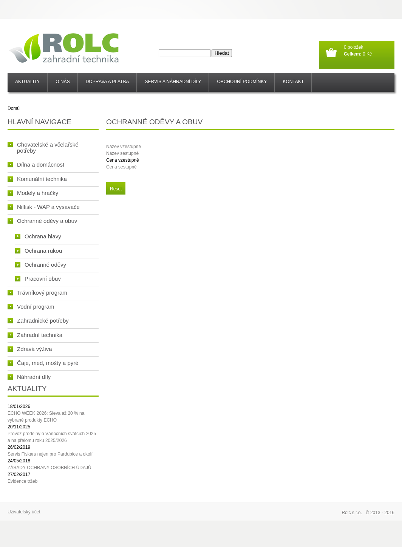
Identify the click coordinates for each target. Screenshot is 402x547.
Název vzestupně (123, 146)
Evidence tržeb (22, 481)
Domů (14, 108)
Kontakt (293, 81)
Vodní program (31, 306)
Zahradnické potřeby (38, 320)
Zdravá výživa (30, 349)
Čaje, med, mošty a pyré (43, 363)
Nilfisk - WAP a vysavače (44, 207)
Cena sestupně (121, 167)
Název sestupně (122, 153)
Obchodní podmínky (242, 81)
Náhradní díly (29, 377)
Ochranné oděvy (40, 264)
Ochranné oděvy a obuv (42, 221)
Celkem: (353, 54)
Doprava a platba (107, 81)
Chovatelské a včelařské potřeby (43, 147)
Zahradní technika (35, 335)
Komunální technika (37, 179)
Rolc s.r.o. (352, 512)
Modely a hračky (33, 193)
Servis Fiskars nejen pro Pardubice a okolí (50, 454)
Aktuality (27, 81)
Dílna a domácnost (36, 164)
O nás (63, 81)
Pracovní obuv (38, 278)
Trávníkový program (37, 292)
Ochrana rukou (38, 250)
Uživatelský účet (24, 512)
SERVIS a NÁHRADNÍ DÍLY (173, 81)
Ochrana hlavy (38, 236)
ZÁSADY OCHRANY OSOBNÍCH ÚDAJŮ (49, 467)
